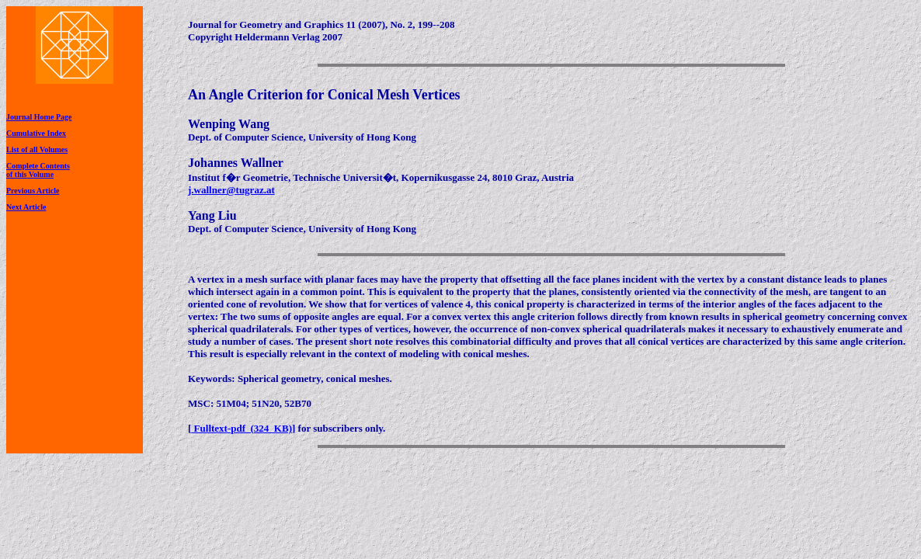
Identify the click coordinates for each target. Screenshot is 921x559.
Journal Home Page (38, 117)
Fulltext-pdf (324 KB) (241, 428)
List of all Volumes (37, 149)
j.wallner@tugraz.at (231, 190)
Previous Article (32, 190)
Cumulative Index (36, 133)
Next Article (26, 207)
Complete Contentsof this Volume (38, 170)
